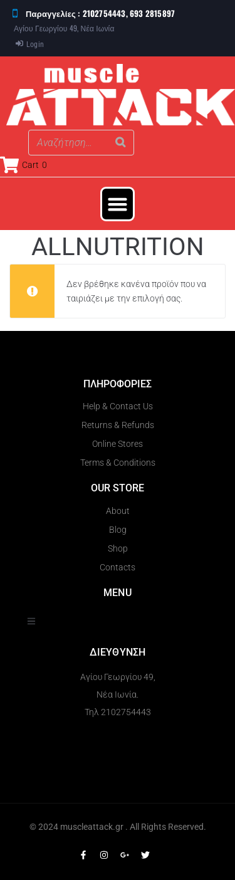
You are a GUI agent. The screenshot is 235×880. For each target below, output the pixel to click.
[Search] (120, 142)
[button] (117, 204)
